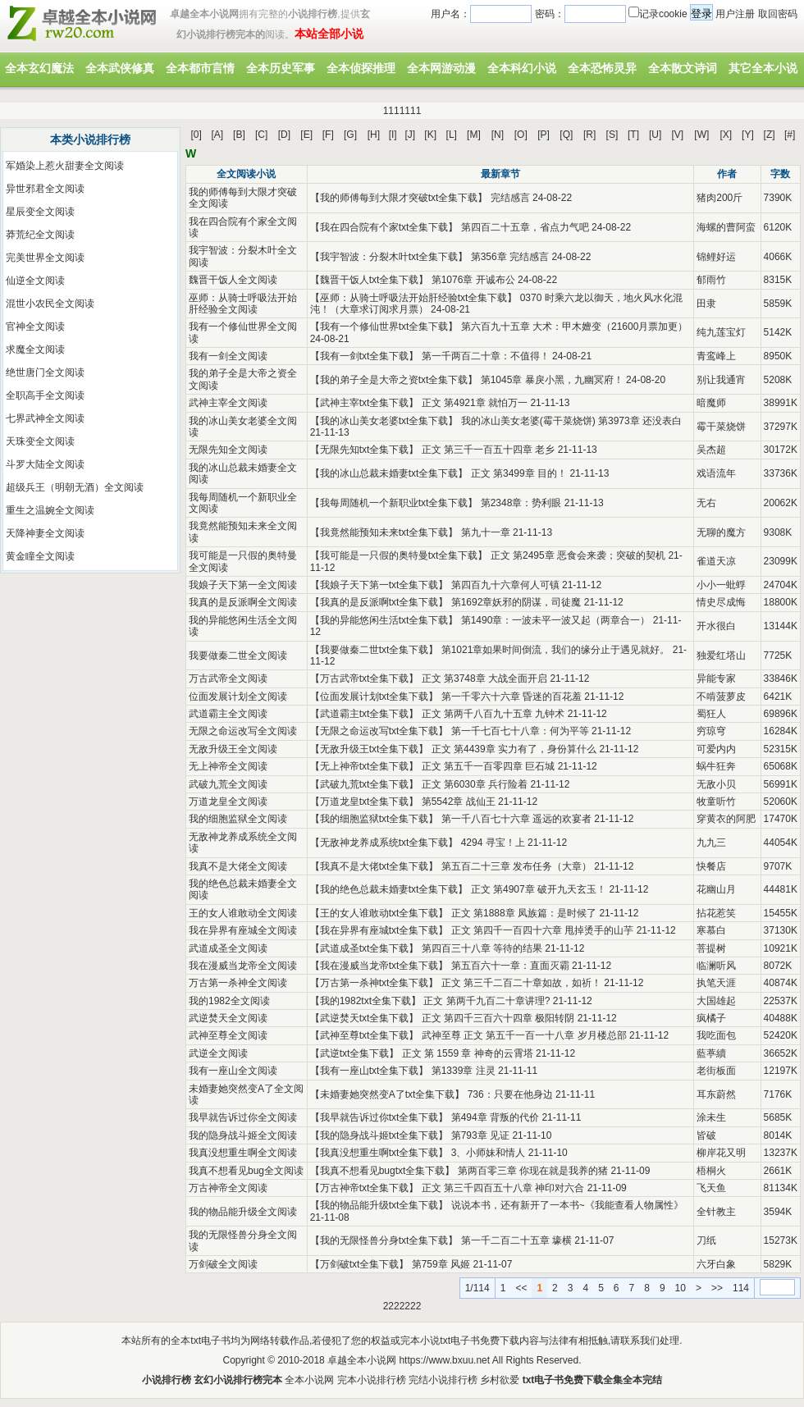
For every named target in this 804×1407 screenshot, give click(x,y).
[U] (655, 134)
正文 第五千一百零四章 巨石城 (488, 766)
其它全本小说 (763, 68)
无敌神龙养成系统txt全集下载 (384, 842)
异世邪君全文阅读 (45, 188)
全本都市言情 (200, 68)
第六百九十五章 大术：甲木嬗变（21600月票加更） (574, 326)
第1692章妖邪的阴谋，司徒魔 (516, 602)
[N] (497, 134)
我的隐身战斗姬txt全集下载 (379, 1135)
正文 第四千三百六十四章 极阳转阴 (498, 1018)
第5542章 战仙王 (459, 801)
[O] (521, 134)
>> (717, 1288)
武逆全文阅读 (218, 1053)
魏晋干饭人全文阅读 (233, 280)
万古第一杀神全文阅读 (238, 983)
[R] (589, 134)
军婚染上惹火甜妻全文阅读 (65, 165)
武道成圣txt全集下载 (364, 948)
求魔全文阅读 (35, 349)
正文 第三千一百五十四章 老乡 (488, 449)
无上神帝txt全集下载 (364, 766)
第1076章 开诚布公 (473, 280)
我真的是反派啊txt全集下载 (379, 602)
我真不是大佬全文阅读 (238, 866)
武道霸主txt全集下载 (364, 713)
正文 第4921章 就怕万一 (475, 403)
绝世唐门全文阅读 (45, 372)
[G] (350, 134)
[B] (239, 134)
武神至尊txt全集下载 (364, 1035)
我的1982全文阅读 (229, 1001)
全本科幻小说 (521, 68)
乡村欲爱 (499, 1380)
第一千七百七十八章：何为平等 (520, 731)
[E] (306, 134)
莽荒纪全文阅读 (40, 234)
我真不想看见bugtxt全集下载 (382, 1170)
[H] (374, 134)
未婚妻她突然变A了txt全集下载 (387, 1094)
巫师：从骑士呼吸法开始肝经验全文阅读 (243, 303)
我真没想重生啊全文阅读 (243, 1152)
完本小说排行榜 (371, 1380)
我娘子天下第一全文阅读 (243, 585)
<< (521, 1288)
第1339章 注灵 (464, 1070)
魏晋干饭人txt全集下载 (369, 280)
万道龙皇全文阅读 (228, 801)
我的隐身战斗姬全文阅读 (243, 1135)
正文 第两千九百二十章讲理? (486, 1001)
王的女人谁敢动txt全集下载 (379, 913)
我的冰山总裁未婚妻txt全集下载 (389, 473)
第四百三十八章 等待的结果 (482, 948)
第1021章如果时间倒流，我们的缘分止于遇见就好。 (555, 650)
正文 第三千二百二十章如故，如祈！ (521, 983)
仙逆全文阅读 (35, 280)
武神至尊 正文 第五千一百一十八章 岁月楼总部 (524, 1035)
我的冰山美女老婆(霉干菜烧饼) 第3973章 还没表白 (571, 421)
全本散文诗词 (682, 68)
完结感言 (510, 197)
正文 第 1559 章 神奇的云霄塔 (467, 1053)
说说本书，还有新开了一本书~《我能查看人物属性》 (567, 1205)
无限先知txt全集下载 (364, 449)
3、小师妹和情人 (488, 1152)
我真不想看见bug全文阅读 (246, 1170)
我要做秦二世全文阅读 (238, 655)
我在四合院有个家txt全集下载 (384, 227)
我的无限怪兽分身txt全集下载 (384, 1240)
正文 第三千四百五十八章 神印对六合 (503, 1188)
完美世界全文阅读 (45, 257)
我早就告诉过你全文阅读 (243, 1117)
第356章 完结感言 (510, 257)
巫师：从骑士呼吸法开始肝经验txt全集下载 (414, 298)
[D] (284, 134)
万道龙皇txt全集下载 (364, 801)
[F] (328, 134)
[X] (725, 134)
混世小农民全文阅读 (50, 303)
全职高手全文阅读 (45, 395)
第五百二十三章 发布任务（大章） (516, 866)
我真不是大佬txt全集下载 (374, 866)
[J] (409, 134)
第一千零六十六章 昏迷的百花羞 (511, 696)
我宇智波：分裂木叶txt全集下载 (389, 257)
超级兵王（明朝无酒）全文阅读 (75, 487)
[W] (701, 134)
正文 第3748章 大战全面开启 (484, 678)
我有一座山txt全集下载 (369, 1070)
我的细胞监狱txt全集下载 (374, 819)
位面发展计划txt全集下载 (374, 696)
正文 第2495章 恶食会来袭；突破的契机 (578, 555)
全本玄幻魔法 (39, 68)
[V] (678, 134)
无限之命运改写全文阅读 (243, 731)
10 (680, 1288)
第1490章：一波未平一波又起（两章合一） (556, 620)
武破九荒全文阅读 (228, 784)
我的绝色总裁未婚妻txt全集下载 (389, 889)
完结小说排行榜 (443, 1380)
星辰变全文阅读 (40, 211)
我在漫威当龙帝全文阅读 (243, 965)
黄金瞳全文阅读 (40, 556)
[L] (451, 134)
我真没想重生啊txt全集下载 (379, 1152)
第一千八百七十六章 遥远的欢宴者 (516, 819)
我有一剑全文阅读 (228, 356)
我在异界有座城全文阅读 (243, 930)
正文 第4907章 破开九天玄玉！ (538, 889)
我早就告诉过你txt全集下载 (379, 1117)
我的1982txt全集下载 (365, 1001)
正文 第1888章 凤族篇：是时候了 (523, 913)
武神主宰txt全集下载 (364, 403)
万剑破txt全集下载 (360, 1264)
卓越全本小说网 (361, 1360)
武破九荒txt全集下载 (364, 784)
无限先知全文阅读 (228, 449)
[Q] (566, 134)
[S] (612, 134)
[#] (789, 134)
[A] (217, 134)
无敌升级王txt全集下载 (369, 749)
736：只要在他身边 (510, 1094)
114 (741, 1288)
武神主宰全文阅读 (228, 403)
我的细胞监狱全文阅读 (238, 819)
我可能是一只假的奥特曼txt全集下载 (399, 555)
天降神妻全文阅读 (45, 533)
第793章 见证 (480, 1135)
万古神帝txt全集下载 (364, 1188)
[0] (196, 134)
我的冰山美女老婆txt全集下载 (384, 421)
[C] (261, 134)
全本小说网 (309, 1380)
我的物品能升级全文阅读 (243, 1211)
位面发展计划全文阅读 (238, 696)
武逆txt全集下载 (355, 1053)
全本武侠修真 (119, 68)
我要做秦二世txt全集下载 (374, 650)
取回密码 (777, 14)
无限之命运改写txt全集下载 (379, 731)
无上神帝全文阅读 (228, 766)
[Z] (769, 134)
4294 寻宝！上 (493, 842)
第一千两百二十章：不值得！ (486, 356)
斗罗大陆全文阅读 (45, 464)
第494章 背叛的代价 (495, 1117)
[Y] (748, 134)
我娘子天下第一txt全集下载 (379, 585)
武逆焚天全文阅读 (228, 1018)
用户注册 (735, 14)
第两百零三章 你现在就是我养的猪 (533, 1170)
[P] (543, 134)
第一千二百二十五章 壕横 (516, 1240)
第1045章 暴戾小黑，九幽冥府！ (552, 380)
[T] (633, 134)
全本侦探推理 (361, 68)
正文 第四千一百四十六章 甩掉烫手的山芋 (542, 930)
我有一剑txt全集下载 (364, 356)
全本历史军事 (280, 68)
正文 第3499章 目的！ (519, 473)
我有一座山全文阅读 (233, 1070)
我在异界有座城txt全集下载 (379, 930)
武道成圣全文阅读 (228, 948)
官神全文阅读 (35, 326)
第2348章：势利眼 (521, 503)
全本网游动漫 (441, 68)
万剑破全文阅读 (223, 1264)
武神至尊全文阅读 (228, 1035)
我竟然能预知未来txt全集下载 (384, 532)
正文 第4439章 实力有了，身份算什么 (514, 749)
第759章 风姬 (441, 1264)
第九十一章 (485, 532)
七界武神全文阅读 (45, 418)
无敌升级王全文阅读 (233, 749)
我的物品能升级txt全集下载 (379, 1205)
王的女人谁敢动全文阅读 (243, 913)
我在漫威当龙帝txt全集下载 (379, 965)
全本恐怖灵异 (602, 68)
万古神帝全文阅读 (228, 1188)
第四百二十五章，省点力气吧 (525, 227)
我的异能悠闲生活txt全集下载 (384, 620)
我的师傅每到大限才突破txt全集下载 (399, 197)
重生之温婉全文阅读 (50, 510)
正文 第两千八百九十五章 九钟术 (493, 713)
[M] (474, 134)
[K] (430, 134)
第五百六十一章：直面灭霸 (510, 965)
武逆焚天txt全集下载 (364, 1018)
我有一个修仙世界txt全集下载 (384, 326)
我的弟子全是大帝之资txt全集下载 (394, 380)
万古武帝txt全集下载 (364, 678)
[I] (393, 134)
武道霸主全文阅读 (228, 713)
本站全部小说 (329, 33)
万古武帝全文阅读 (228, 678)
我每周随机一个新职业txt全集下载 (394, 503)
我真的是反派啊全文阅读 (243, 602)
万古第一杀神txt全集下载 (374, 983)
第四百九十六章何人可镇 (505, 585)
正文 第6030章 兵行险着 (475, 784)
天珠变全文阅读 (40, 441)
